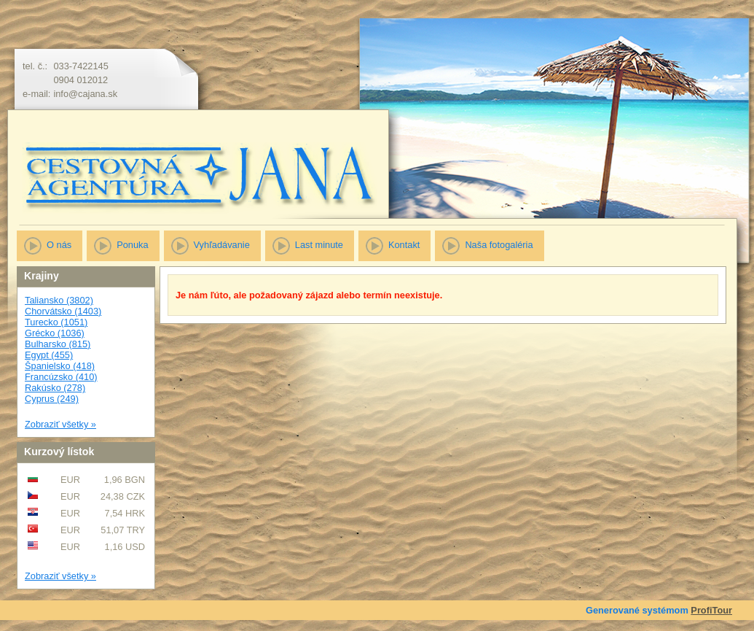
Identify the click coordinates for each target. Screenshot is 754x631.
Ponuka (132, 244)
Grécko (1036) (55, 333)
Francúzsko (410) (61, 376)
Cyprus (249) (52, 398)
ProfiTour (711, 610)
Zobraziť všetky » (60, 424)
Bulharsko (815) (57, 343)
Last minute (319, 244)
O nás (59, 244)
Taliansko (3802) (59, 300)
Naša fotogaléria (499, 244)
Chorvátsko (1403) (63, 311)
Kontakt (404, 244)
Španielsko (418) (60, 365)
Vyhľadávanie (222, 244)
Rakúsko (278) (55, 387)
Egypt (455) (49, 354)
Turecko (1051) (56, 322)
